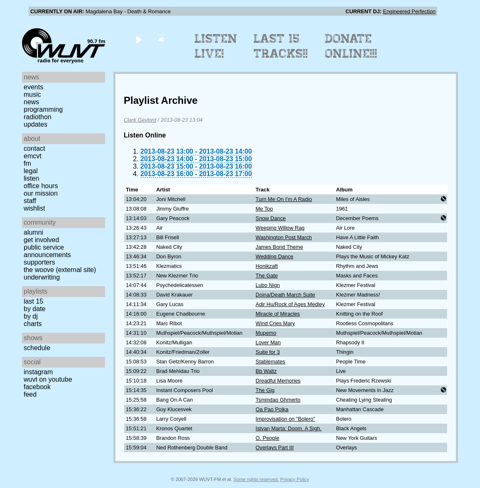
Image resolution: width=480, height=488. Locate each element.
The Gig (265, 390)
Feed (30, 394)
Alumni (33, 232)
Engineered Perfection (409, 11)
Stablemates (270, 361)
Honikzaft (267, 266)
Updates (35, 124)
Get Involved (41, 239)
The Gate (267, 275)
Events (33, 87)
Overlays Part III (275, 447)
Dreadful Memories (278, 381)
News (31, 101)
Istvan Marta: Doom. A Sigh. (289, 428)
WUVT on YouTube (48, 379)
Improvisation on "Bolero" (286, 419)
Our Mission (41, 193)
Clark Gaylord (140, 120)
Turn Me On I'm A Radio (284, 199)
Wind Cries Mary (275, 323)
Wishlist (34, 208)
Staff (30, 200)
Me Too (264, 209)
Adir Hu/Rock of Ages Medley (290, 304)
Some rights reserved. (256, 479)
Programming (43, 109)
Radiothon (37, 116)
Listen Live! (216, 46)
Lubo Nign (268, 285)
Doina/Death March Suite (285, 295)
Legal (31, 170)
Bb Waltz (266, 371)
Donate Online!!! (351, 46)
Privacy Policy (294, 479)
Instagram (38, 371)
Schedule (37, 347)
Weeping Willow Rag (280, 228)
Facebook (37, 386)
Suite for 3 (268, 352)
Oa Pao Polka (272, 409)
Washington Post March (284, 237)
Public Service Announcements (47, 251)
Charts (33, 323)
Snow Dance (271, 218)
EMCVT (33, 155)
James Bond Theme (279, 247)
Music (32, 94)
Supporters (39, 262)
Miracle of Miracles (278, 314)
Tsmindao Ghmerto (278, 400)
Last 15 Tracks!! (281, 46)
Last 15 (33, 301)
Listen (31, 178)
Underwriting (42, 277)
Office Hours (41, 185)
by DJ (31, 316)
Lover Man (268, 342)
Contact (34, 148)
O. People (267, 438)
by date (34, 308)
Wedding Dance (275, 256)
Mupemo (266, 333)
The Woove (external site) (60, 269)
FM (27, 163)
